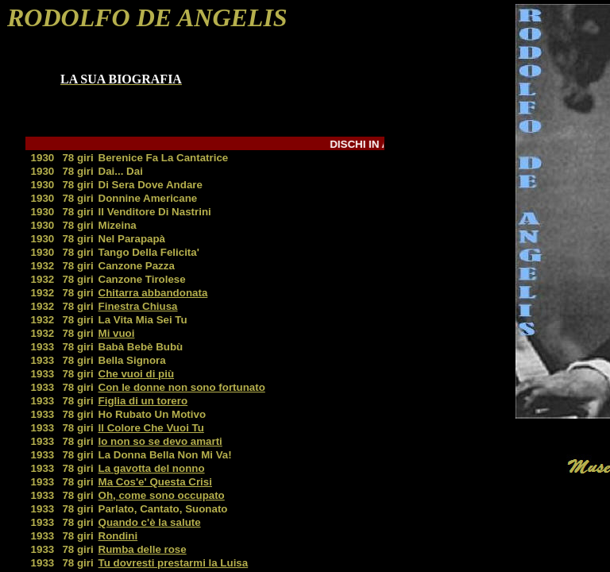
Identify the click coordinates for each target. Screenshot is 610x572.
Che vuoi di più (136, 374)
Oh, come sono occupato (161, 495)
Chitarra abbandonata (153, 293)
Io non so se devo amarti (160, 441)
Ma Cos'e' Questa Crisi (155, 482)
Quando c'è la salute (149, 522)
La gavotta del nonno (151, 468)
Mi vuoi (116, 333)
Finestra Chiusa (138, 306)
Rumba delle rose (142, 549)
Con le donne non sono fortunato (181, 387)
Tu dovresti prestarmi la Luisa (173, 563)
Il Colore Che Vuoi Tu (151, 428)
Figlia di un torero (143, 401)
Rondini (118, 536)
